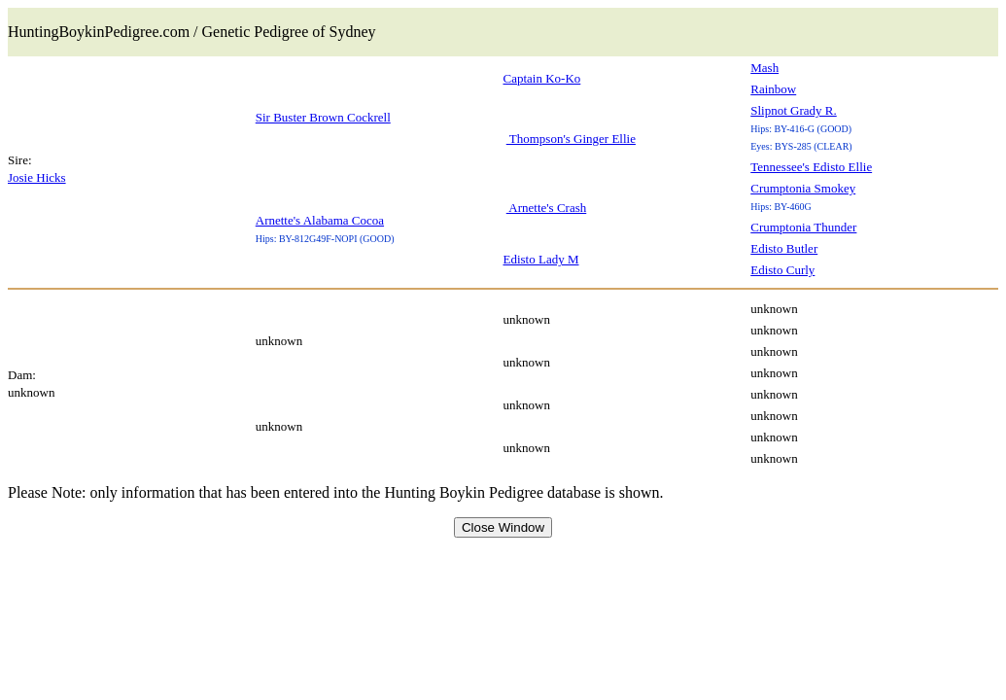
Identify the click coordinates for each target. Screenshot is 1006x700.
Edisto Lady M (541, 259)
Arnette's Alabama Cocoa (320, 220)
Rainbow (773, 89)
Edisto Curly (782, 269)
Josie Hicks (37, 177)
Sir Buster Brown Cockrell (323, 117)
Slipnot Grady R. (793, 110)
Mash (764, 67)
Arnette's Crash (546, 207)
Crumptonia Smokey (802, 188)
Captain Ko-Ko (542, 78)
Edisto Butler (783, 248)
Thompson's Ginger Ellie (571, 138)
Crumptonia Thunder (803, 227)
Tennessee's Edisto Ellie (811, 166)
